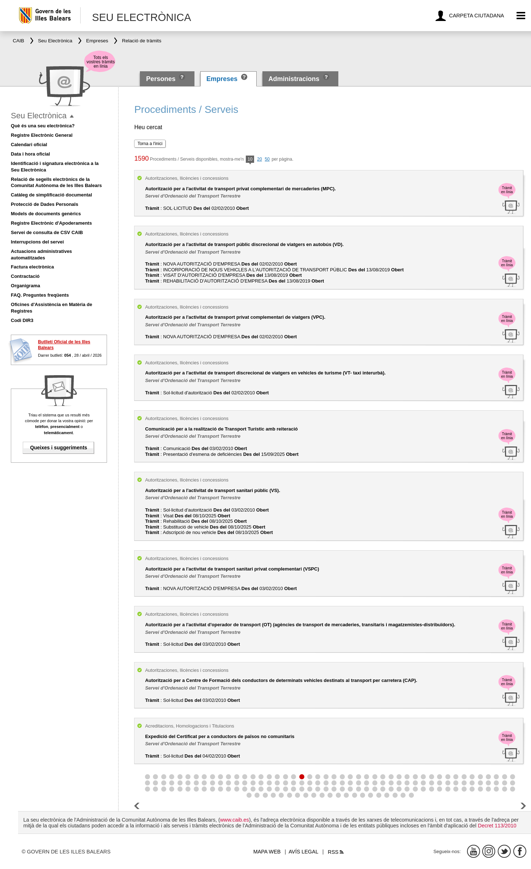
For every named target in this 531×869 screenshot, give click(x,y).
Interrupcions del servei (37, 242)
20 (259, 159)
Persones (161, 78)
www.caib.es (234, 820)
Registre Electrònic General (42, 135)
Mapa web (267, 852)
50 (267, 159)
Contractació (25, 276)
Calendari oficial (29, 144)
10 (250, 160)
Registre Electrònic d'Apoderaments (51, 223)
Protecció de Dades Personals (44, 204)
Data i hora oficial (30, 154)
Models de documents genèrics (46, 213)
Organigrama (25, 285)
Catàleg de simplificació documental (51, 195)
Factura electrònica (32, 267)
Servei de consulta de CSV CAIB (47, 232)
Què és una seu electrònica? (42, 125)
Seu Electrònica (39, 115)
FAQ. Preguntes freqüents (40, 295)
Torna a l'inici (149, 143)
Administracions (293, 78)
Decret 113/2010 (497, 825)
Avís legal (303, 852)
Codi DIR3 (22, 320)
